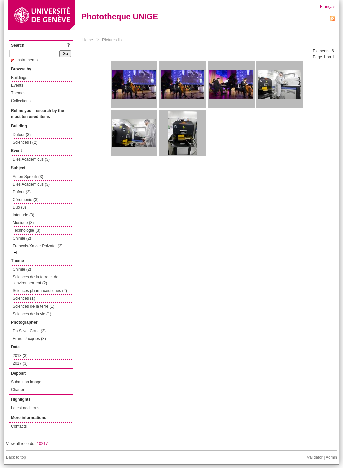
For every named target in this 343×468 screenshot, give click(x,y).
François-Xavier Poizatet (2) (38, 246)
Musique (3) (23, 222)
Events (17, 85)
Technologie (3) (26, 230)
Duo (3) (19, 207)
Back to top (16, 457)
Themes (18, 93)
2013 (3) (20, 355)
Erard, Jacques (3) (29, 338)
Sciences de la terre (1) (33, 306)
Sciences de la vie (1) (32, 314)
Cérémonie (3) (26, 199)
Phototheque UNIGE (119, 16)
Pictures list (112, 40)
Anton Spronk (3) (28, 176)
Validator (314, 457)
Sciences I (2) (25, 142)
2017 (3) (20, 363)
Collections (21, 100)
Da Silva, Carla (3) (29, 331)
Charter (17, 389)
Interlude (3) (24, 215)
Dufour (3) (22, 134)
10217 (42, 443)
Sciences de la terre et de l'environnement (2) (35, 280)
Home (87, 40)
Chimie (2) (22, 238)
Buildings (19, 77)
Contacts (19, 426)
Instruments (24, 60)
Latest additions (25, 408)
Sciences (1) (24, 298)
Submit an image (26, 382)
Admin (331, 457)
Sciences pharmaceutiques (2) (40, 290)
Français (327, 6)
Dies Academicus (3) (31, 159)
